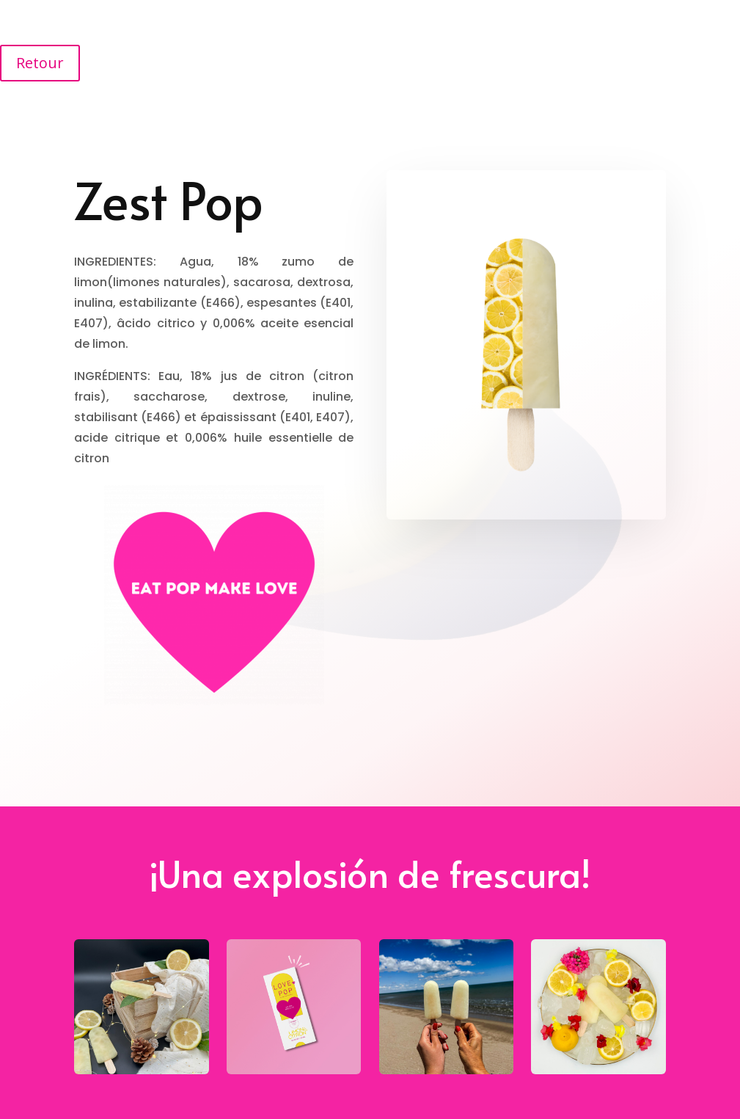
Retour (40, 63)
